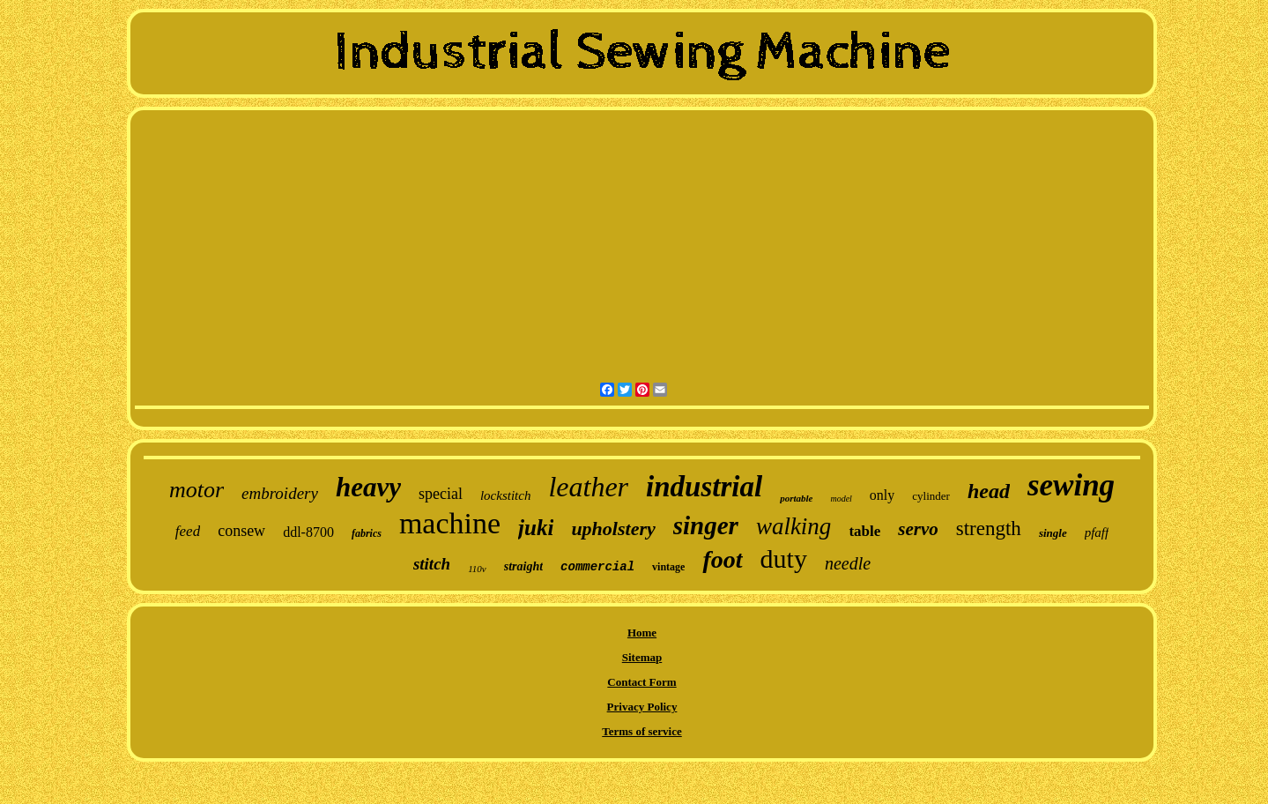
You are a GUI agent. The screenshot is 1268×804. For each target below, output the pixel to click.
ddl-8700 (308, 532)
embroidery (279, 493)
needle (848, 563)
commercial (597, 567)
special (441, 493)
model (840, 498)
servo (918, 529)
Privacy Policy (642, 706)
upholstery (613, 528)
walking (794, 526)
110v (477, 568)
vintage (668, 567)
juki (535, 528)
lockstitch (505, 495)
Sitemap (642, 657)
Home (641, 632)
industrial (704, 486)
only (882, 495)
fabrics (367, 533)
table (864, 531)
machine (450, 523)
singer (705, 525)
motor (196, 489)
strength (988, 528)
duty (783, 558)
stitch (431, 564)
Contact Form (641, 682)
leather (588, 486)
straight (523, 566)
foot (722, 559)
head (989, 491)
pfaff (1097, 532)
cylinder (931, 495)
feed (187, 531)
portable (796, 498)
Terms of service (642, 731)
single (1053, 533)
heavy (368, 487)
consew (241, 531)
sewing (1071, 485)
